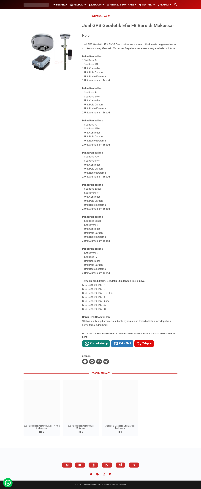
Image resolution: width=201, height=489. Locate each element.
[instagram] (93, 465)
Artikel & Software (120, 4)
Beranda (60, 4)
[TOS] (104, 474)
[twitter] (92, 361)
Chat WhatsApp (96, 343)
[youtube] (80, 465)
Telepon (144, 343)
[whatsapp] (99, 361)
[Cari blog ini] (175, 5)
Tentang (145, 4)
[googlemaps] (120, 465)
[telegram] (106, 361)
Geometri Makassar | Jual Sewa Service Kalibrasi (104, 485)
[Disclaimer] (91, 474)
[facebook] (85, 361)
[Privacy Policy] (97, 474)
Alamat (163, 4)
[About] (110, 474)
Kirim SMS (122, 343)
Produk (77, 4)
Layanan (95, 4)
